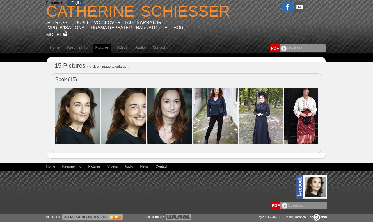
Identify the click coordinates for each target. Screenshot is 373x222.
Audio (140, 47)
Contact (159, 47)
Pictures (102, 47)
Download (292, 48)
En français (54, 3)
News (145, 166)
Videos (121, 47)
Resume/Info (77, 47)
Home (55, 47)
